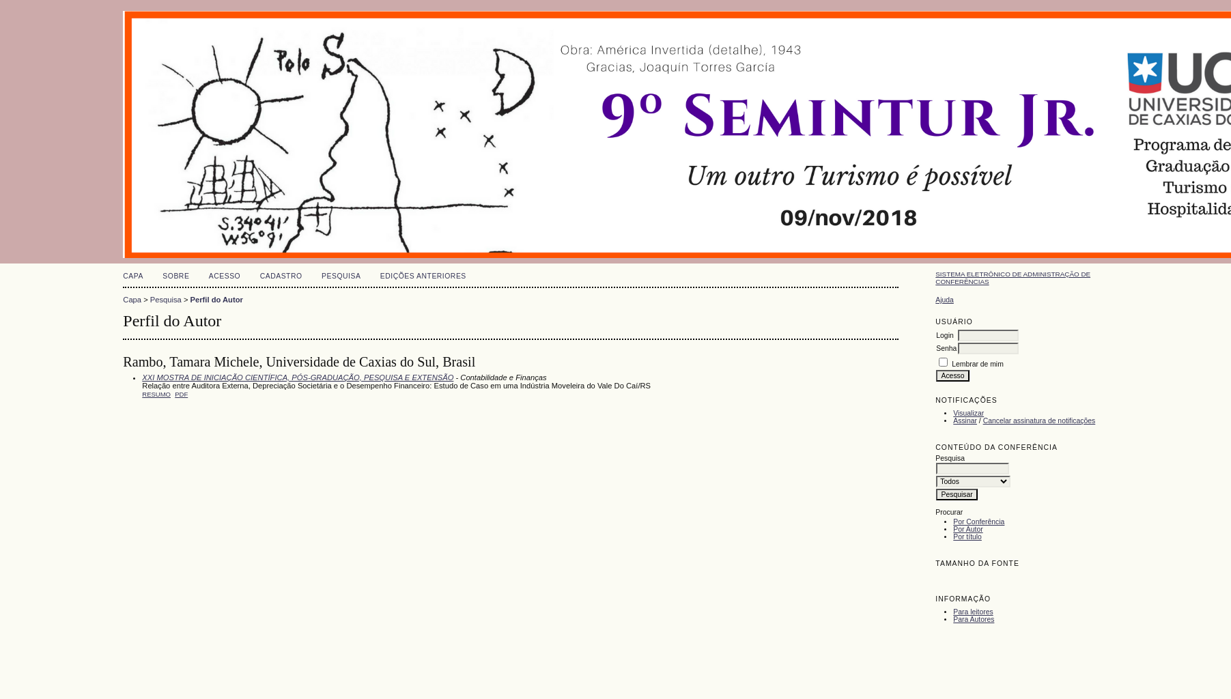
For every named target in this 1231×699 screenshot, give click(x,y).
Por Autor (967, 529)
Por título (967, 537)
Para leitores (973, 612)
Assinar (965, 421)
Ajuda (944, 300)
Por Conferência (978, 522)
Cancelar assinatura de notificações (1039, 421)
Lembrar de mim (978, 364)
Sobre (175, 276)
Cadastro (281, 276)
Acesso (224, 276)
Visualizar (968, 413)
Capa (133, 276)
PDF (181, 394)
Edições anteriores (423, 276)
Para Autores (973, 619)
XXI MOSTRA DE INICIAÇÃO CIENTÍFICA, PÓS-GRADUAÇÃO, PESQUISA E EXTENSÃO (297, 377)
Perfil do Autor (216, 300)
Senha (946, 348)
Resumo (156, 394)
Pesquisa (341, 276)
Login (944, 335)
